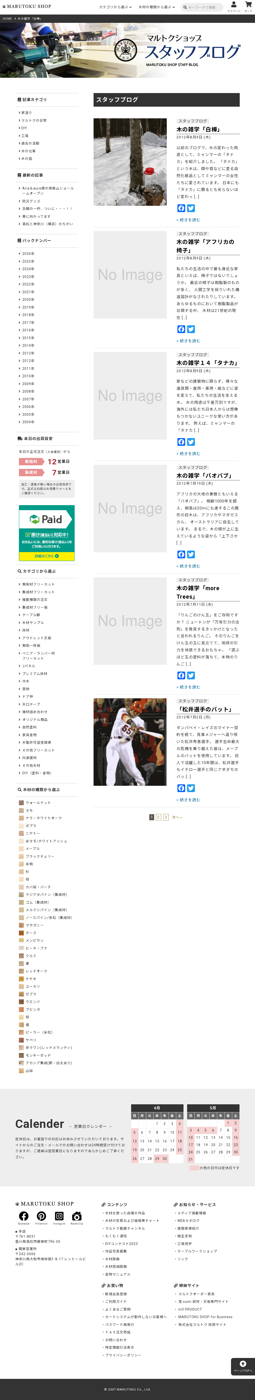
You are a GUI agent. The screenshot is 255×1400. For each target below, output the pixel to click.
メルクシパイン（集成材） (44, 910)
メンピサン (31, 940)
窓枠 (26, 689)
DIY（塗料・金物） (38, 773)
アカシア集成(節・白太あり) (45, 1063)
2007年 (28, 399)
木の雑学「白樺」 (199, 129)
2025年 (28, 261)
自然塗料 (29, 727)
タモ (26, 810)
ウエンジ (29, 1002)
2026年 (28, 254)
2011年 (28, 369)
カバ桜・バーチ (35, 887)
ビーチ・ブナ (33, 948)
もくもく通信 (116, 1236)
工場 (25, 136)
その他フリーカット (38, 750)
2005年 (28, 414)
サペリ (28, 1040)
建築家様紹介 (188, 1228)
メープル (29, 849)
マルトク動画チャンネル (125, 1228)
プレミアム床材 (35, 674)
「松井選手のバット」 (205, 709)
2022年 (28, 284)
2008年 (28, 391)
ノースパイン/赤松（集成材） (46, 918)
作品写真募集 (116, 1251)
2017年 (28, 323)
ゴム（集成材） (35, 902)
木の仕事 (28, 151)
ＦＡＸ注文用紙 (118, 1332)
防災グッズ (31, 201)
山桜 (26, 1071)
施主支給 (184, 1236)
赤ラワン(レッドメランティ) (45, 1048)
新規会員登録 (116, 1294)
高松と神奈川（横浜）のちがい (47, 224)
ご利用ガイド (116, 1302)
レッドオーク (33, 971)
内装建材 (29, 758)
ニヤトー (29, 833)
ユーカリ (29, 986)
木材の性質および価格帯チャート (132, 1221)
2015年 (28, 338)
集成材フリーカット (38, 592)
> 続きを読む (188, 220)
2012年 (28, 361)
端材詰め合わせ (35, 712)
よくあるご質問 (118, 1309)
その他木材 (31, 766)
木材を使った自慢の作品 (125, 1213)
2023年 (28, 277)
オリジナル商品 (35, 720)
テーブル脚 (31, 615)
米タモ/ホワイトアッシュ (43, 841)
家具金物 (29, 735)
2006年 (28, 407)
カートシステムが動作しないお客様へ (136, 1317)
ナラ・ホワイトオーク (40, 818)
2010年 (28, 376)
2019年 (28, 307)
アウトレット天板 (36, 638)
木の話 (26, 159)
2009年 (28, 384)
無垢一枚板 (31, 646)
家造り (26, 113)
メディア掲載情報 (191, 1213)
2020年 (28, 300)
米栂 (26, 864)
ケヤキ (28, 979)
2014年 (28, 345)
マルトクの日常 (34, 120)
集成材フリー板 (35, 607)
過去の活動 (30, 143)
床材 (26, 630)
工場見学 (184, 1244)
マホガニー (31, 925)
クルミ (28, 956)
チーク (28, 933)
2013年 (28, 353)
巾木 (26, 681)
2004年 (28, 422)
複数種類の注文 (35, 600)
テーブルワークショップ (197, 1251)
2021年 (28, 292)
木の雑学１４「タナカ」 (208, 363)
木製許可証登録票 (36, 742)
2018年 (28, 315)
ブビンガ (29, 1009)
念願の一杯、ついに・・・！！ (47, 209)
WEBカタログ (188, 1221)
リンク (182, 1259)
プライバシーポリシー (123, 1355)
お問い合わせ (116, 1340)
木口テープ (31, 704)
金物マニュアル (118, 1274)
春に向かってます (36, 216)
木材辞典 (112, 1259)
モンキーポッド (35, 1055)
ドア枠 (27, 697)
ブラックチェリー (37, 856)
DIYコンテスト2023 (121, 1244)
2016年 (28, 330)
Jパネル (28, 666)
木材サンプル (33, 623)
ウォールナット (35, 803)
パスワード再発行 (119, 1325)
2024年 (28, 269)
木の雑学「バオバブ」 (205, 476)
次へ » (177, 817)
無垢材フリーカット (38, 584)
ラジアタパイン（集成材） (44, 895)
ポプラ (28, 826)
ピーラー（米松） (37, 1032)
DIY (24, 128)
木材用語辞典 (116, 1267)
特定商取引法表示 (119, 1347)
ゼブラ (28, 994)
